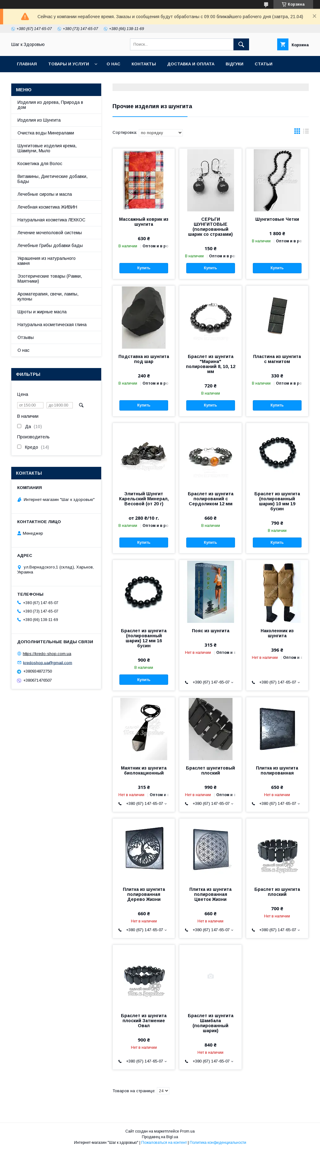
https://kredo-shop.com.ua (47, 653)
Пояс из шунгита (210, 630)
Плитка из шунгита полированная (277, 770)
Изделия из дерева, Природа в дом (50, 105)
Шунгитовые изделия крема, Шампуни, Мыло (47, 148)
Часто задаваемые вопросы (52, 80)
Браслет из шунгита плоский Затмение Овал (144, 1020)
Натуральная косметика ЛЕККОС (51, 219)
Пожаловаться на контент (164, 1142)
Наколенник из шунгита (277, 633)
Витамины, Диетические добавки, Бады (53, 179)
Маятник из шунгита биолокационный (144, 770)
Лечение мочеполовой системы (50, 232)
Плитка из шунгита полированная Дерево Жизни (144, 894)
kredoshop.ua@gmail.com (47, 662)
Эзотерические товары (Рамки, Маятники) (50, 279)
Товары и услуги (68, 64)
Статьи (263, 64)
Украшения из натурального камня (47, 261)
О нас (113, 64)
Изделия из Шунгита (39, 120)
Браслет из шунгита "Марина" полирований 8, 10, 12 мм (210, 364)
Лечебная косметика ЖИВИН (47, 207)
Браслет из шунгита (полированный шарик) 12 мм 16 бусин (144, 638)
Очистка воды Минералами (46, 132)
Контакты (144, 64)
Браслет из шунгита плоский (277, 892)
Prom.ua (187, 1131)
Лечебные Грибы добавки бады (50, 245)
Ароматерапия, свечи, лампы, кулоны (48, 296)
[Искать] (241, 44)
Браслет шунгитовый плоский (210, 770)
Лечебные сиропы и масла (45, 194)
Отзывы (26, 337)
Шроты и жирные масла (42, 311)
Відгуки (234, 64)
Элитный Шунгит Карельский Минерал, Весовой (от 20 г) (144, 498)
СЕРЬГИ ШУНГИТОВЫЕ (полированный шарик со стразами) (210, 227)
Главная (27, 64)
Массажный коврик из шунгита (143, 222)
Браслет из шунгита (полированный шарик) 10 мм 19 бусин (277, 501)
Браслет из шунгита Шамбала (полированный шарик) (210, 1023)
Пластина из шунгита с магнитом (277, 359)
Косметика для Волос (40, 163)
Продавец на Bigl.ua (160, 1137)
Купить (143, 268)
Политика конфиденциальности (218, 1142)
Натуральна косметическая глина (52, 324)
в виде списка (306, 132)
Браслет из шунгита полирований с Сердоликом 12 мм (210, 498)
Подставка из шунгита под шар (143, 359)
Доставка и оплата (190, 64)
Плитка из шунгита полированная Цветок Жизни (210, 894)
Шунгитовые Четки (277, 219)
